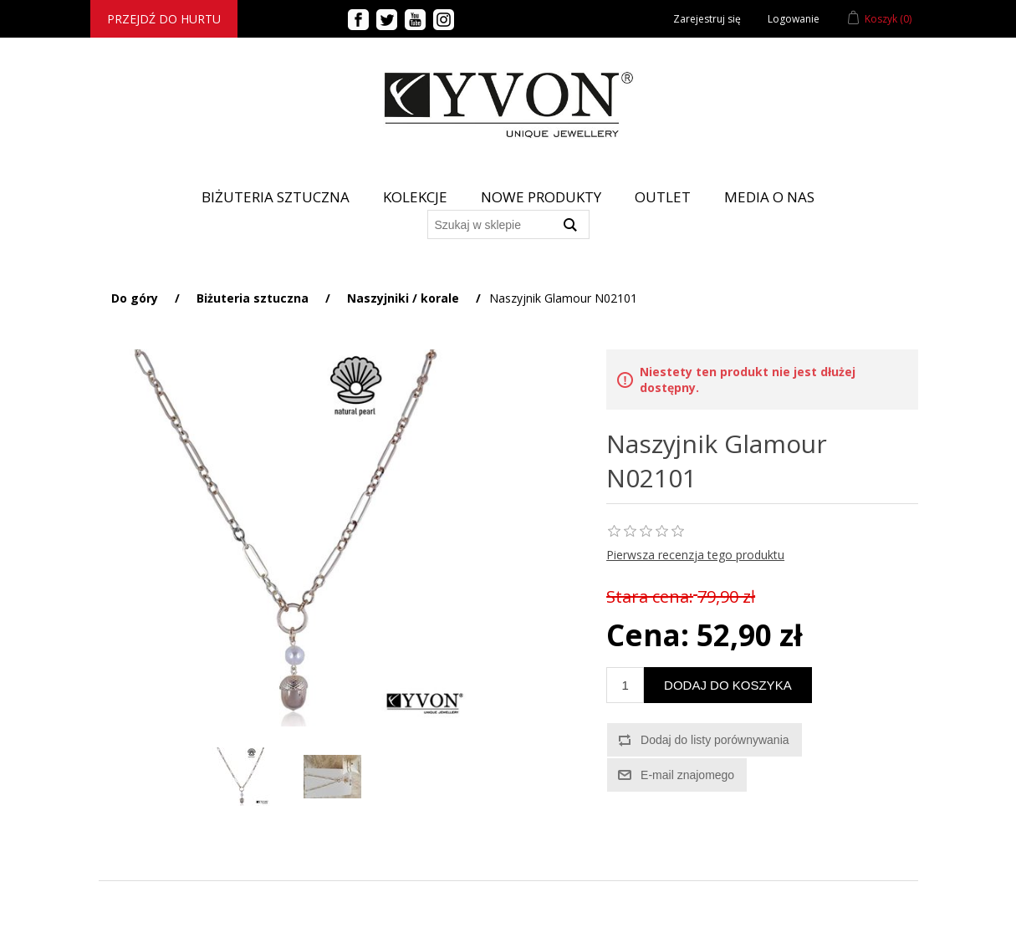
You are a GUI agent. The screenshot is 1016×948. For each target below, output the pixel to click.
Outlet (663, 196)
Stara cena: (649, 596)
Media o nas (769, 196)
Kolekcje (415, 196)
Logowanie (793, 19)
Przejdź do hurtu (164, 19)
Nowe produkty (541, 196)
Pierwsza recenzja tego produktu (695, 555)
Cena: (647, 635)
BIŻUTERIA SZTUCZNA (276, 196)
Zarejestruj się (707, 19)
